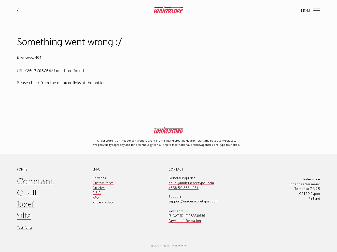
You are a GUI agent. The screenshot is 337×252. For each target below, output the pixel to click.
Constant (35, 181)
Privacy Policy (103, 202)
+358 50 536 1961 (183, 187)
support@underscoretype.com (193, 201)
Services (99, 177)
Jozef (26, 203)
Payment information (184, 220)
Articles (99, 187)
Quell (27, 192)
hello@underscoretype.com (191, 182)
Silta (24, 215)
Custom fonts (103, 182)
